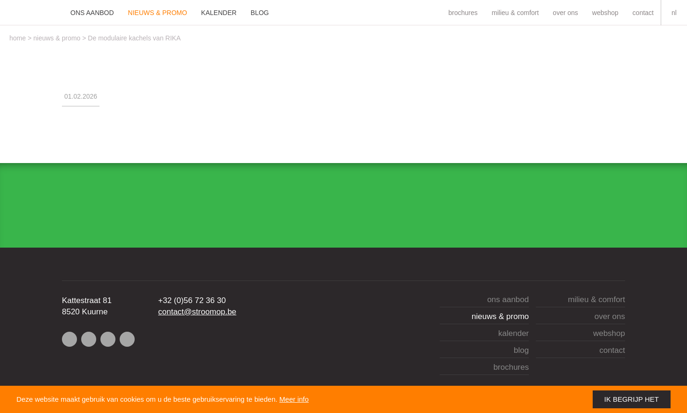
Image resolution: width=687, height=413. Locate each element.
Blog (260, 12)
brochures (462, 12)
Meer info (294, 399)
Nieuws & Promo (157, 12)
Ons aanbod (92, 12)
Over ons (565, 12)
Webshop (605, 12)
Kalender (219, 12)
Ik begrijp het (631, 399)
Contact (643, 12)
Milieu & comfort (515, 12)
